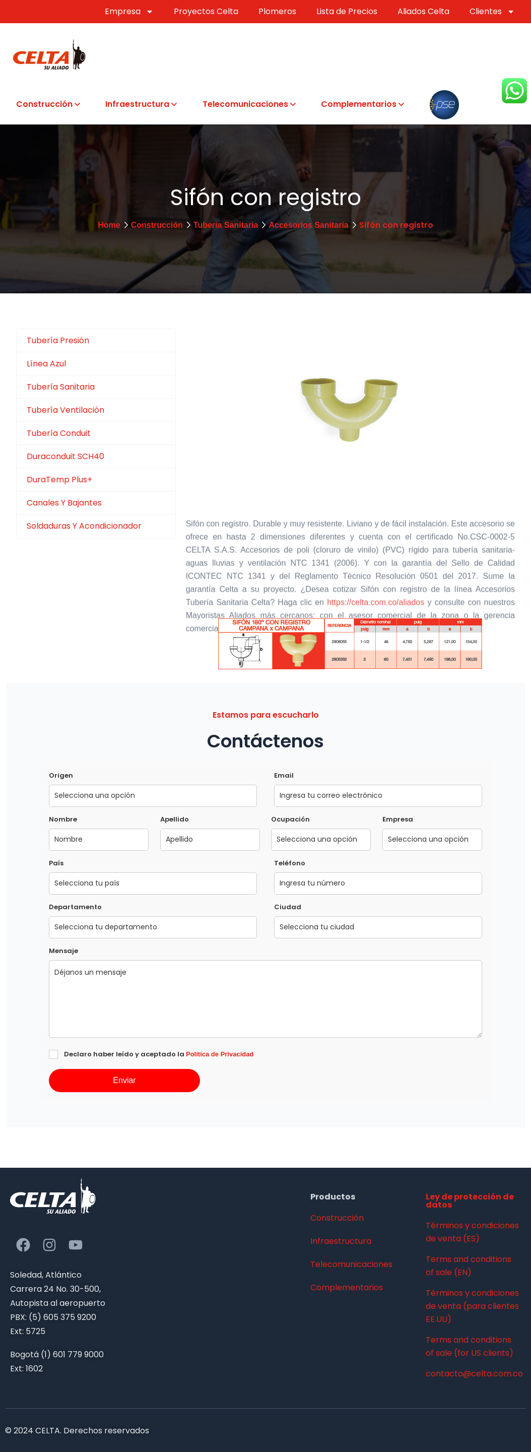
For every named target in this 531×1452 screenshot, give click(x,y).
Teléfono (289, 863)
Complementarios (358, 104)
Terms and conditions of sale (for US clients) (469, 1346)
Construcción (44, 104)
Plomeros (277, 11)
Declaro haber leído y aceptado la (158, 1054)
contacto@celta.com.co (473, 1373)
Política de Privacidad (219, 1054)
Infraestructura (137, 104)
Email (284, 775)
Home (109, 225)
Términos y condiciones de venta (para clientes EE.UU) (472, 1306)
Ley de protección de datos (470, 1201)
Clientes (492, 12)
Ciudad (287, 907)
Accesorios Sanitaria (308, 225)
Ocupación (290, 819)
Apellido (174, 819)
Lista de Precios (346, 11)
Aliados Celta (423, 11)
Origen (61, 775)
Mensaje (63, 951)
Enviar (124, 1080)
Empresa (129, 12)
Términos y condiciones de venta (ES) (472, 1232)
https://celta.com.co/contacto (285, 680)
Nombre (63, 819)
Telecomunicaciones (245, 104)
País (56, 863)
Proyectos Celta (206, 11)
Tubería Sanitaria (225, 225)
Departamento (75, 907)
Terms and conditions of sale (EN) (468, 1265)
